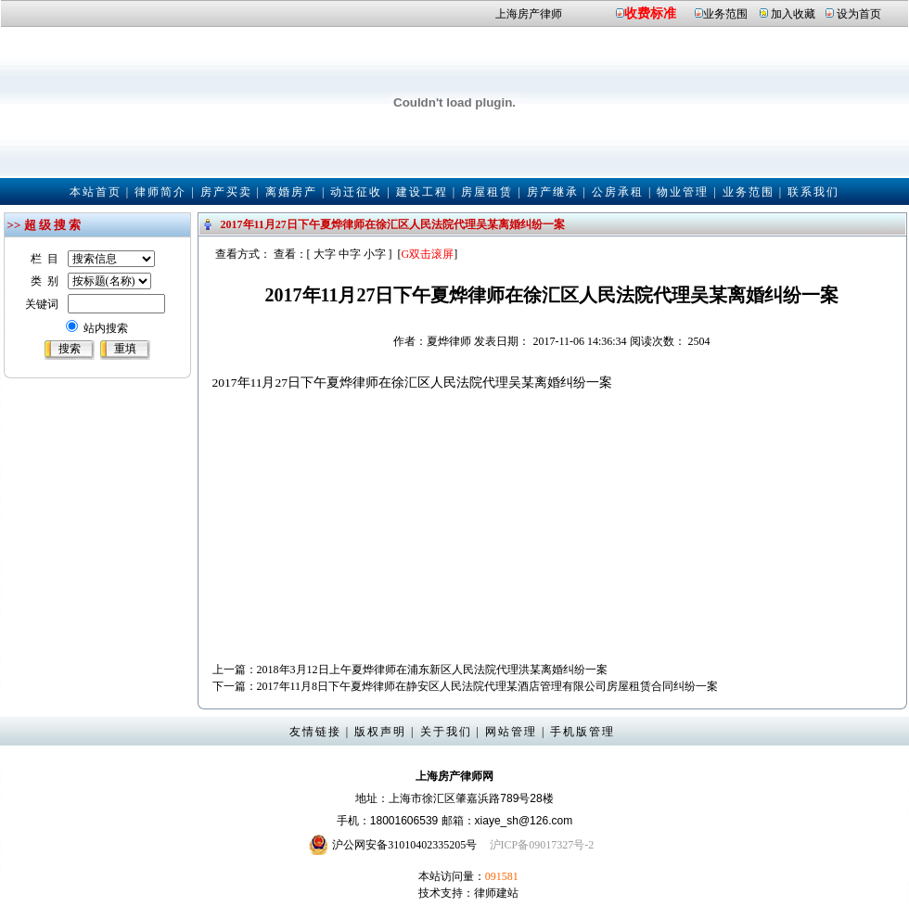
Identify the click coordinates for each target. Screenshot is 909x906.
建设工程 (422, 191)
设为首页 (859, 13)
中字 (350, 254)
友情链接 (315, 731)
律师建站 (496, 893)
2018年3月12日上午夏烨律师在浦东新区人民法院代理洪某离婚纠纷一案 (432, 669)
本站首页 (96, 191)
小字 (375, 254)
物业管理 (683, 191)
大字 (325, 254)
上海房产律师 (528, 13)
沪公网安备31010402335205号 (404, 844)
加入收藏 (793, 13)
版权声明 (380, 731)
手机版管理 (582, 731)
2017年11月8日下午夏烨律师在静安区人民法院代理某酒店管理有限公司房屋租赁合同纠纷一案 (488, 686)
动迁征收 (356, 191)
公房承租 (618, 191)
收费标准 (650, 13)
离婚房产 (291, 191)
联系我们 (813, 191)
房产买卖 (226, 191)
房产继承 (553, 191)
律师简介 (160, 191)
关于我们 (446, 731)
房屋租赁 (487, 191)
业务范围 (725, 13)
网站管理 (511, 731)
